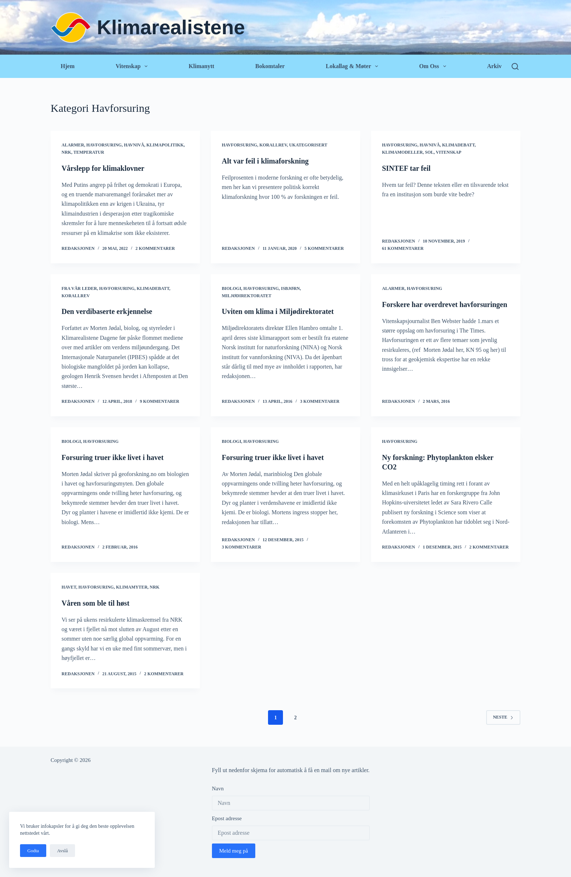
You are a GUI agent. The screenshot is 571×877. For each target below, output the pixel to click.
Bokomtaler (270, 66)
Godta (33, 850)
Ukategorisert (308, 145)
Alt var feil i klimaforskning (265, 161)
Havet (69, 587)
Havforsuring (104, 145)
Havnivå (134, 145)
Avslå (62, 850)
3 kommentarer (319, 401)
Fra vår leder (79, 288)
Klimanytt (201, 66)
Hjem (68, 66)
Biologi (231, 288)
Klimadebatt (458, 145)
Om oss (434, 66)
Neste (503, 717)
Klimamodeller (402, 152)
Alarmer (73, 145)
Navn (218, 788)
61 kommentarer (403, 248)
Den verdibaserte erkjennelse (107, 311)
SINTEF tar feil (406, 168)
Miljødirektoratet (246, 295)
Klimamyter (131, 587)
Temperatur (88, 152)
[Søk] (515, 66)
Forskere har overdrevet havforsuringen (444, 304)
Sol (429, 152)
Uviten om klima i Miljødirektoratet (278, 311)
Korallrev (273, 145)
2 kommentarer (155, 248)
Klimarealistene (171, 27)
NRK (66, 152)
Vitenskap (132, 66)
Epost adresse (227, 818)
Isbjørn (290, 288)
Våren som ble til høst (95, 603)
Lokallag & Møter (353, 66)
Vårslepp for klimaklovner (103, 168)
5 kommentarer (324, 248)
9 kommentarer (159, 401)
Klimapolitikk (165, 145)
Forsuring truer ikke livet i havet (113, 457)
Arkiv (494, 66)
